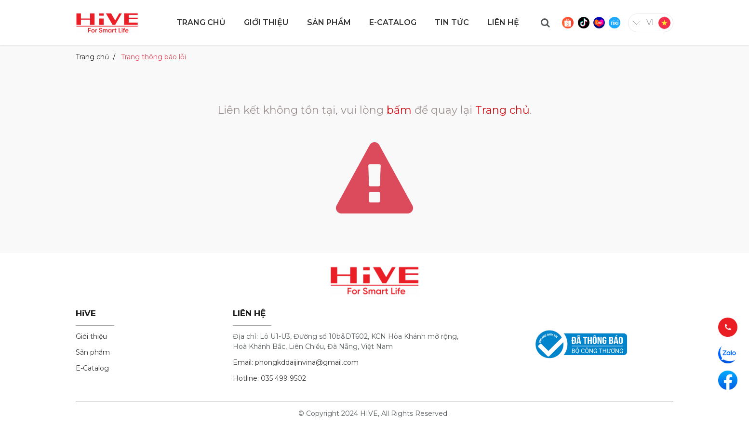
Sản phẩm (93, 352)
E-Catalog (92, 368)
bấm (399, 110)
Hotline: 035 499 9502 (269, 378)
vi (650, 22)
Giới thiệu (91, 336)
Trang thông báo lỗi (153, 57)
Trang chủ (92, 57)
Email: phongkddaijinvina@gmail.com (296, 362)
